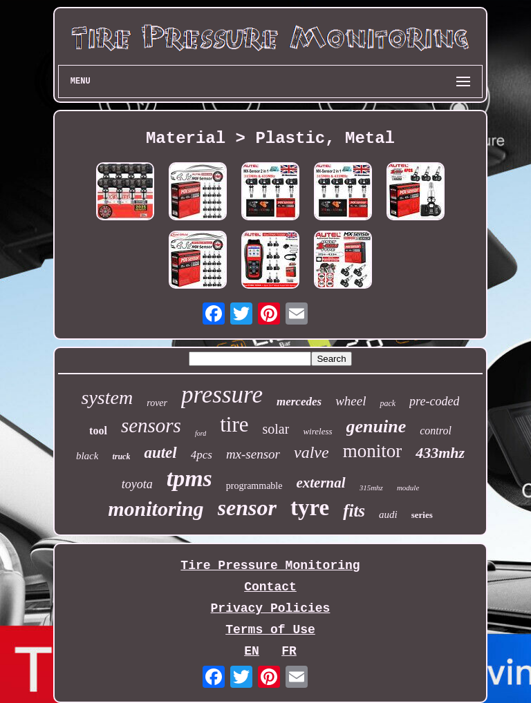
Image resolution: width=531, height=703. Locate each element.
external (320, 482)
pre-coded (434, 401)
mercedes (299, 401)
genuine (376, 426)
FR (289, 651)
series (422, 515)
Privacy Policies (270, 608)
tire (234, 424)
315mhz (371, 487)
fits (354, 510)
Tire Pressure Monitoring (270, 565)
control (435, 430)
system (107, 397)
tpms (189, 478)
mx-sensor (253, 454)
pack (387, 403)
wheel (350, 401)
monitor (372, 451)
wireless (317, 431)
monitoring (155, 508)
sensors (151, 425)
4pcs (201, 454)
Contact (270, 587)
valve (311, 452)
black (87, 455)
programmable (254, 486)
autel (160, 452)
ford (200, 433)
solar (276, 428)
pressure (222, 394)
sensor (247, 507)
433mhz (440, 452)
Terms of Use (270, 630)
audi (388, 514)
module (408, 487)
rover (157, 403)
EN (251, 651)
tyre (309, 507)
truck (121, 456)
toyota (137, 484)
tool (98, 430)
